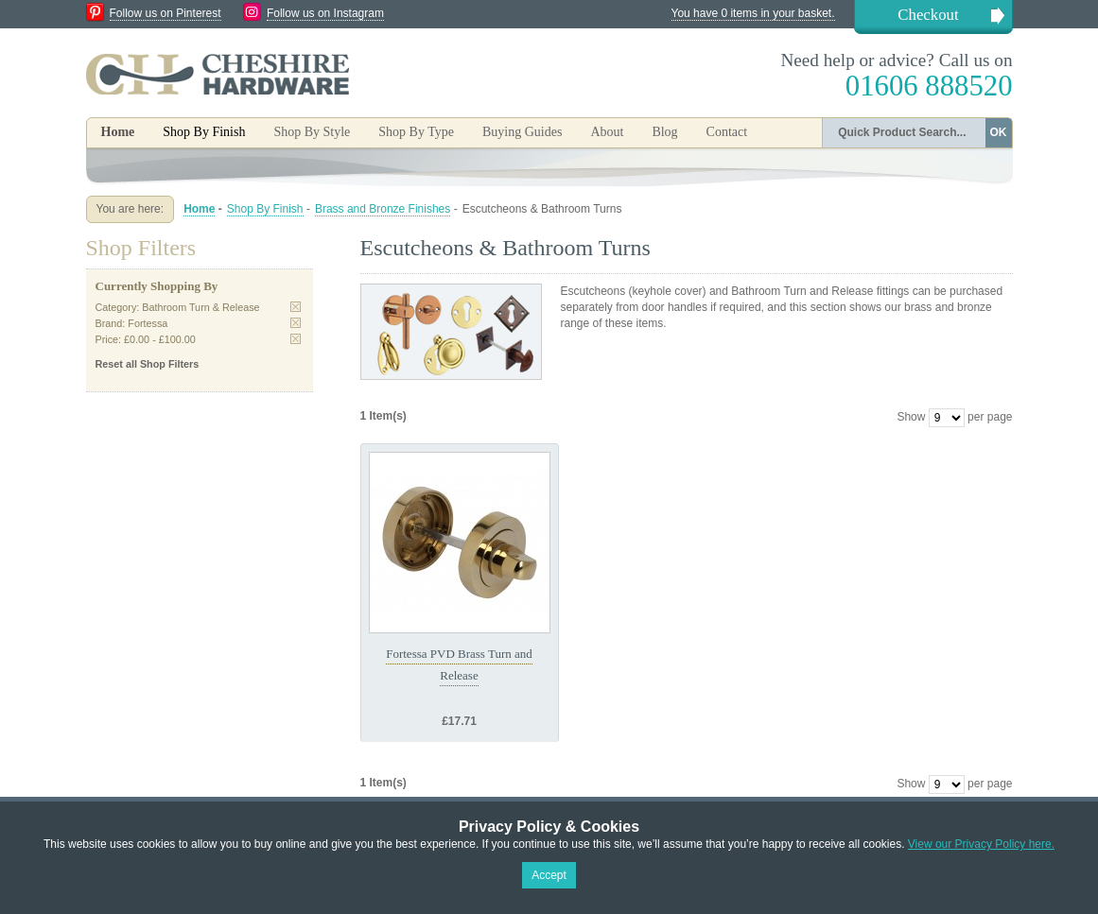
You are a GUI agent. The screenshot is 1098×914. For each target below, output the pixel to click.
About (606, 132)
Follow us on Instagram (325, 13)
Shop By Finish (265, 209)
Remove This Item (295, 307)
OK (998, 132)
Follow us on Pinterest (165, 13)
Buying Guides (522, 132)
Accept (549, 875)
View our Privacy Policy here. (981, 844)
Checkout (928, 15)
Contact (727, 132)
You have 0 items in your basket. (753, 13)
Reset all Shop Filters (148, 364)
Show (911, 416)
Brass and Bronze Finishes (382, 209)
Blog (664, 132)
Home (118, 132)
